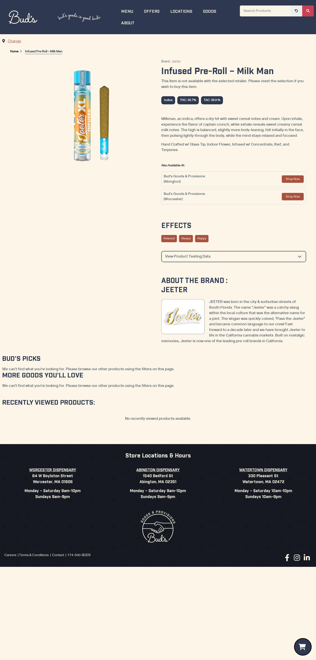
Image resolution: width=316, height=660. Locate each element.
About (130, 22)
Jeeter (176, 61)
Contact (58, 555)
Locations (184, 10)
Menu (130, 10)
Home (14, 51)
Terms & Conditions (34, 555)
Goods (212, 10)
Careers (10, 555)
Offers (154, 10)
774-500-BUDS (79, 555)
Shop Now (293, 179)
